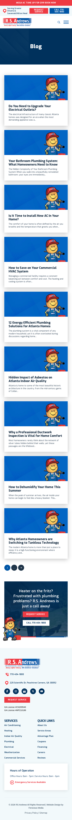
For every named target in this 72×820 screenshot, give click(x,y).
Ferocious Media (36, 808)
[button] (59, 22)
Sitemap (43, 813)
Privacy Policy (31, 813)
